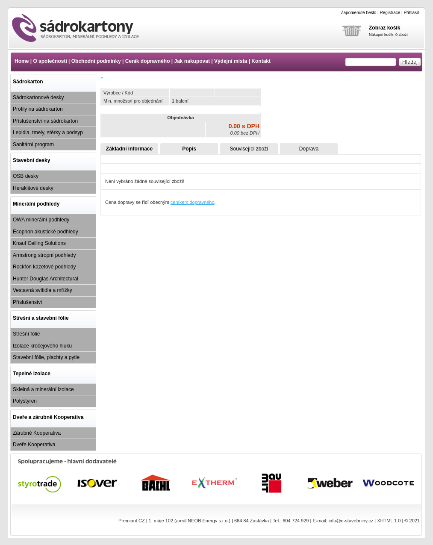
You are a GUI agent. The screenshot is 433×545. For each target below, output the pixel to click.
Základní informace (129, 149)
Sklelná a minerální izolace (43, 389)
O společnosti (50, 61)
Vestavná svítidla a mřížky (42, 290)
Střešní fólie (26, 334)
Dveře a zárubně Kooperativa (48, 417)
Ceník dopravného (147, 61)
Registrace (390, 12)
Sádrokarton (28, 82)
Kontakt (261, 61)
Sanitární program (33, 144)
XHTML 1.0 (389, 520)
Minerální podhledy (36, 204)
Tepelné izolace (31, 374)
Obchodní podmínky (96, 61)
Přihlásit (411, 12)
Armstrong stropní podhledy (44, 255)
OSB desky (25, 176)
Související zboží (249, 149)
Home (22, 61)
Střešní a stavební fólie (41, 318)
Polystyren (25, 401)
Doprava (308, 149)
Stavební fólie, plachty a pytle (46, 357)
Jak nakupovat (192, 61)
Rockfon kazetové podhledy (44, 267)
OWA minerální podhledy (41, 220)
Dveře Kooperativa (34, 445)
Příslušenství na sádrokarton (45, 121)
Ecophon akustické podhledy (45, 232)
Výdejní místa (230, 61)
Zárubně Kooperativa (37, 433)
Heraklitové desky (33, 188)
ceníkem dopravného (193, 202)
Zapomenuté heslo (358, 12)
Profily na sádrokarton (38, 109)
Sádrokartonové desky (38, 97)
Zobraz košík (384, 28)
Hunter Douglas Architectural (45, 279)
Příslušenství (27, 302)
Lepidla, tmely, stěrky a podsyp (48, 133)
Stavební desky (31, 160)
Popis (189, 149)
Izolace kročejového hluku (42, 346)
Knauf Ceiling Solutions (39, 243)
